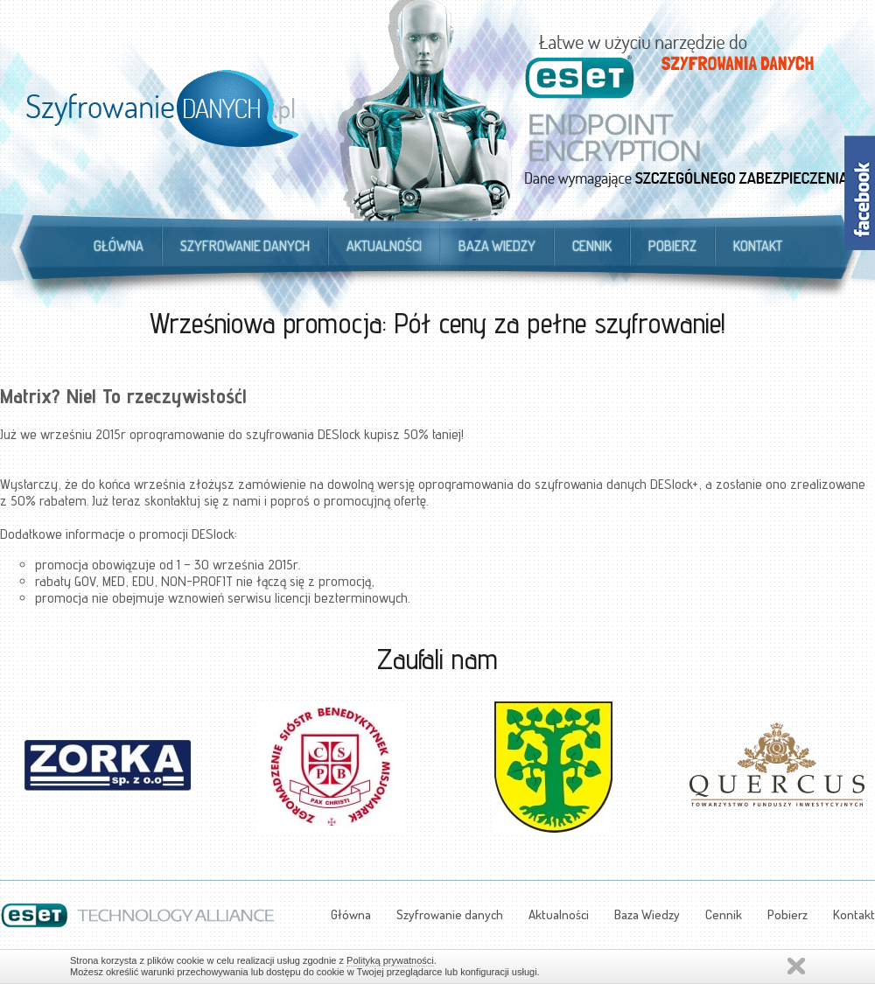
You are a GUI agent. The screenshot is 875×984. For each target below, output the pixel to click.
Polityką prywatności (390, 960)
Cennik (592, 246)
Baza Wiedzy (497, 246)
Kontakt (757, 246)
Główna (119, 246)
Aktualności (384, 246)
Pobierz (672, 246)
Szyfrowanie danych (245, 246)
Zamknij (796, 966)
